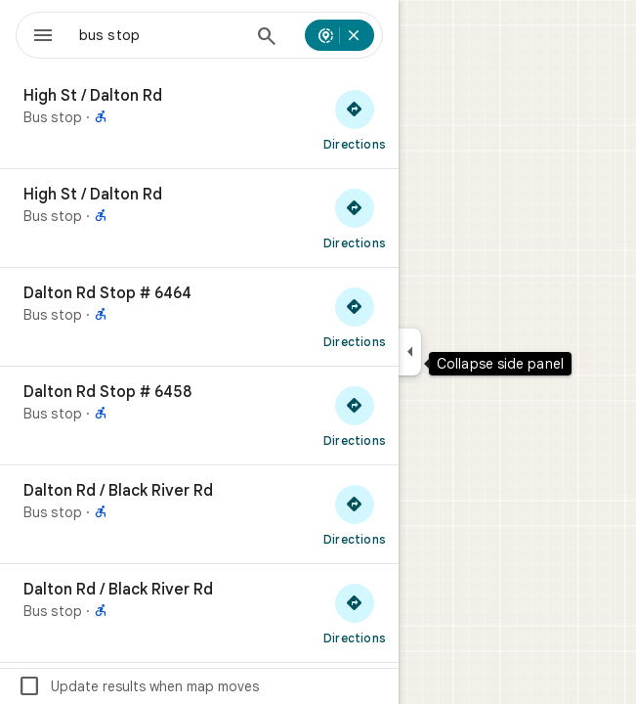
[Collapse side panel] (410, 352)
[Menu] (43, 37)
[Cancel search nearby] (353, 35)
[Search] (266, 38)
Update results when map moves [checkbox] (138, 686)
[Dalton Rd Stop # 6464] (199, 317)
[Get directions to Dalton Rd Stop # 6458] (355, 415)
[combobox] (160, 35)
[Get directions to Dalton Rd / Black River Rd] (355, 514)
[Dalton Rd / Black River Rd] (199, 514)
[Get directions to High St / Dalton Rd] (355, 119)
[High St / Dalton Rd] (199, 119)
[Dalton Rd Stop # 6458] (199, 415)
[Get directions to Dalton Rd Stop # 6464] (355, 317)
